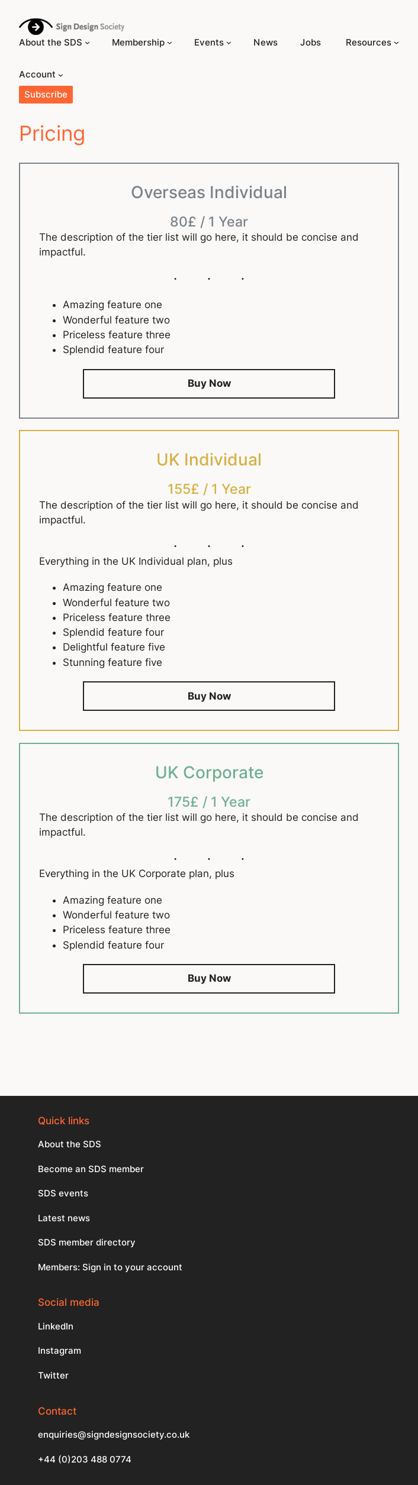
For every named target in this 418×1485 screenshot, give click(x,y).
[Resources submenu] (396, 42)
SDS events (63, 1193)
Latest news (64, 1218)
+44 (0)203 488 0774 (84, 1459)
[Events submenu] (228, 42)
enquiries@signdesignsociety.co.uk (113, 1434)
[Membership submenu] (169, 42)
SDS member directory (87, 1242)
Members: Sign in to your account (110, 1267)
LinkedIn (55, 1326)
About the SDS (69, 1144)
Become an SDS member (91, 1169)
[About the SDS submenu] (87, 42)
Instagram (59, 1350)
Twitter (53, 1375)
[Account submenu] (60, 74)
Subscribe (45, 94)
